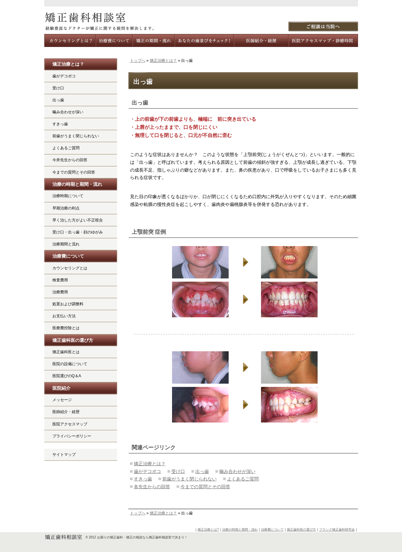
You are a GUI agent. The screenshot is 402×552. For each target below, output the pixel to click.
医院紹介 (61, 388)
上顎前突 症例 (149, 232)
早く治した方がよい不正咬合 (77, 220)
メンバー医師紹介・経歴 (261, 40)
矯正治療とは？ (163, 60)
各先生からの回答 (152, 486)
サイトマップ (64, 454)
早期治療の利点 (66, 208)
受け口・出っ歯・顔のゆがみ (77, 232)
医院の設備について (69, 364)
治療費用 (60, 292)
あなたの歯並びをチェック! (204, 40)
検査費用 (60, 280)
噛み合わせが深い (237, 471)
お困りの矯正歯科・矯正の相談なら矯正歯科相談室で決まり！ (142, 537)
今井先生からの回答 (69, 160)
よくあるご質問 (243, 478)
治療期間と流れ (66, 244)
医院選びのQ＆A (66, 376)
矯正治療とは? (208, 529)
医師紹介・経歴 (66, 412)
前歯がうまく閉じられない (189, 478)
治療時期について (67, 196)
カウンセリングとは (69, 268)
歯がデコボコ (147, 471)
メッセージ (62, 400)
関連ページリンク (154, 448)
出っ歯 (140, 103)
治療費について (68, 256)
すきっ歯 (143, 478)
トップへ (138, 60)
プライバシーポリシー (71, 436)
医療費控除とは (66, 328)
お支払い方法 (64, 316)
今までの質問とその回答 (205, 486)
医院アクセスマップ (69, 424)
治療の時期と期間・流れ (77, 184)
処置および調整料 (67, 304)
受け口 (178, 471)
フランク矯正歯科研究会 (337, 529)
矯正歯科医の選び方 (72, 340)
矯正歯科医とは (66, 352)
